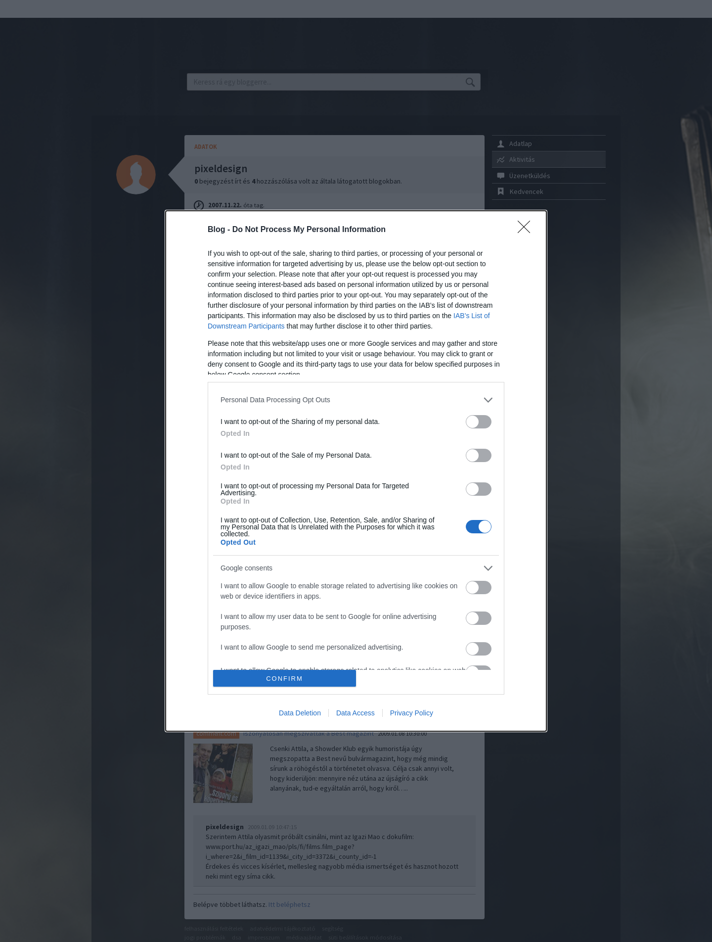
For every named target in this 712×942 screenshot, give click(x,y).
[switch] (478, 421)
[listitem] (356, 400)
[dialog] (356, 471)
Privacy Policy (411, 713)
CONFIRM (284, 678)
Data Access (355, 713)
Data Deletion (300, 713)
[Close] (527, 230)
